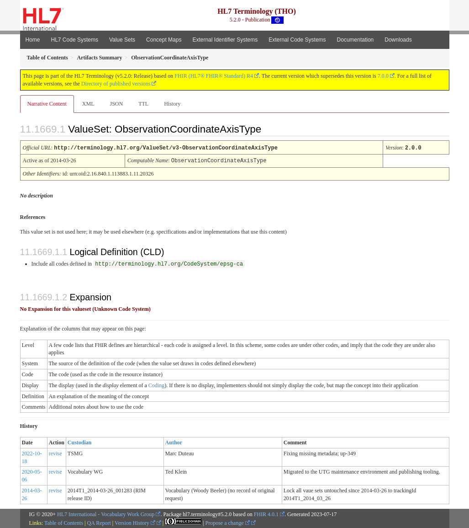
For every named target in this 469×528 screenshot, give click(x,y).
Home (33, 40)
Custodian (80, 441)
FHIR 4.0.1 (266, 513)
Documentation (355, 40)
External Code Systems (297, 40)
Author (173, 441)
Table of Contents (63, 522)
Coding (156, 384)
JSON (116, 104)
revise (55, 452)
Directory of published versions (116, 83)
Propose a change (228, 522)
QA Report (99, 522)
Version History (135, 522)
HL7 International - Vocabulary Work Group (105, 513)
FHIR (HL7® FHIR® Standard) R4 (213, 76)
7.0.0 (383, 76)
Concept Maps (163, 40)
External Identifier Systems (225, 40)
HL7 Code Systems (74, 40)
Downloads (398, 40)
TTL (143, 104)
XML (88, 104)
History (172, 104)
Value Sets (122, 40)
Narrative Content (47, 104)
